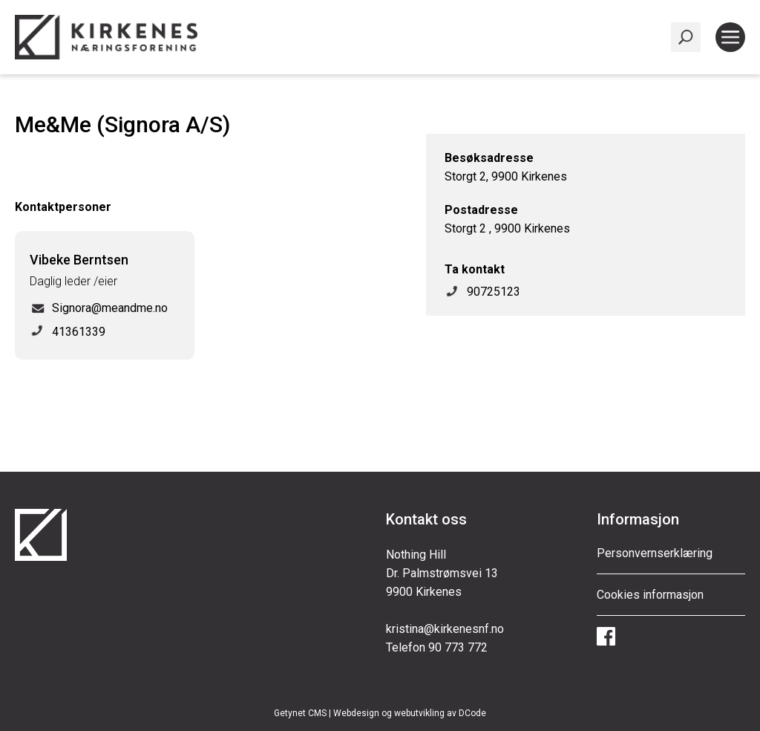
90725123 (493, 292)
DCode (472, 713)
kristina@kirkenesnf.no (445, 629)
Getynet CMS (300, 713)
